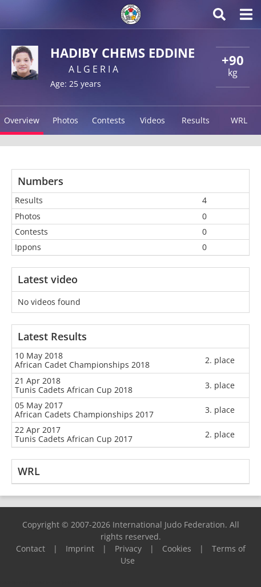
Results (196, 120)
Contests (108, 120)
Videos (152, 120)
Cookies (176, 548)
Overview (21, 120)
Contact (30, 548)
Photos (65, 120)
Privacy (128, 548)
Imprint (80, 548)
